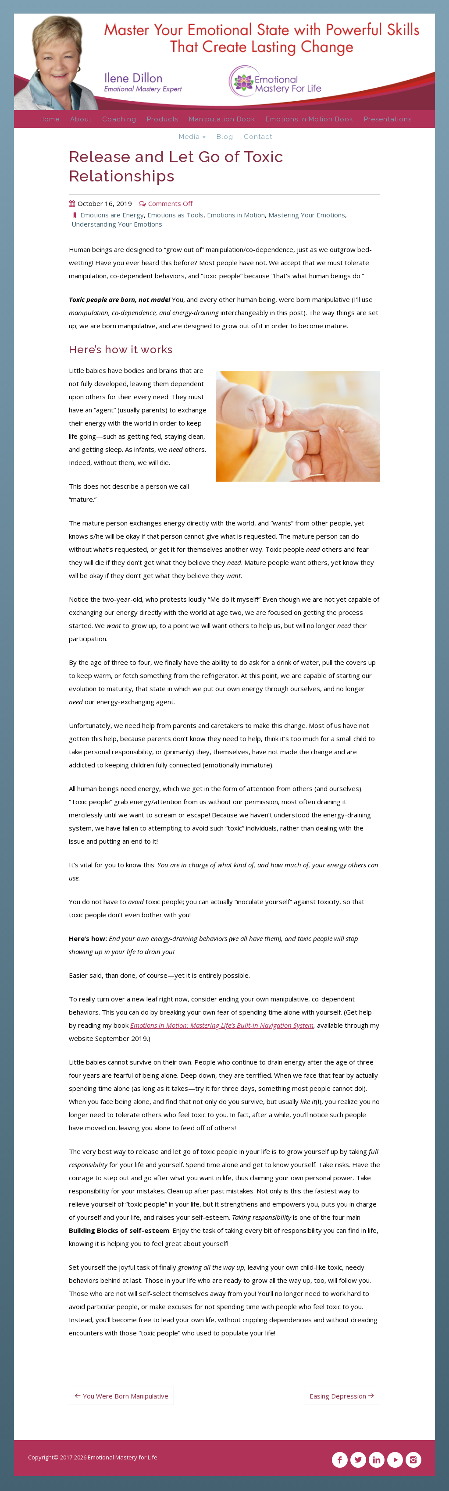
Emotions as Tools (175, 214)
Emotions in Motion (236, 214)
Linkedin (377, 1460)
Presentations (388, 119)
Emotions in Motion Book (309, 119)
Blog (225, 137)
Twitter (358, 1460)
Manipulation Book (222, 119)
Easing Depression (338, 1396)
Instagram (413, 1460)
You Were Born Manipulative (125, 1396)
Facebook (340, 1460)
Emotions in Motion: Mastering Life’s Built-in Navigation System (222, 1025)
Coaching (119, 119)
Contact (258, 137)
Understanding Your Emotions (116, 224)
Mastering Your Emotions (306, 214)
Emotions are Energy (112, 214)
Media (189, 137)
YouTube (395, 1460)
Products (162, 119)
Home (49, 119)
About (81, 119)
